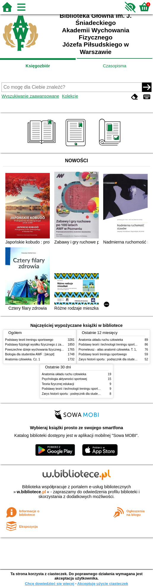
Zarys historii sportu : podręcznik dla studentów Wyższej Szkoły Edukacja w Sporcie (97, 393)
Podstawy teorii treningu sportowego (29, 339)
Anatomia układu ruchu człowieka (101, 339)
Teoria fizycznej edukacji (58, 384)
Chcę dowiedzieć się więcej (49, 583)
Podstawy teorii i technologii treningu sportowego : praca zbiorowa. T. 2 (89, 388)
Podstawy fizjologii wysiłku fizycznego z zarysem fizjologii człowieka (50, 344)
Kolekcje (70, 96)
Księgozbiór (38, 65)
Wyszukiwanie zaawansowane (30, 96)
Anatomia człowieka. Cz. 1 (22, 359)
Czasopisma (114, 65)
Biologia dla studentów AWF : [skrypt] (29, 354)
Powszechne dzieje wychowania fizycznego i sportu (39, 349)
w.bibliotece (31, 491)
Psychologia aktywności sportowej (64, 379)
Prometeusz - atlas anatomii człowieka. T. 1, (108, 349)
